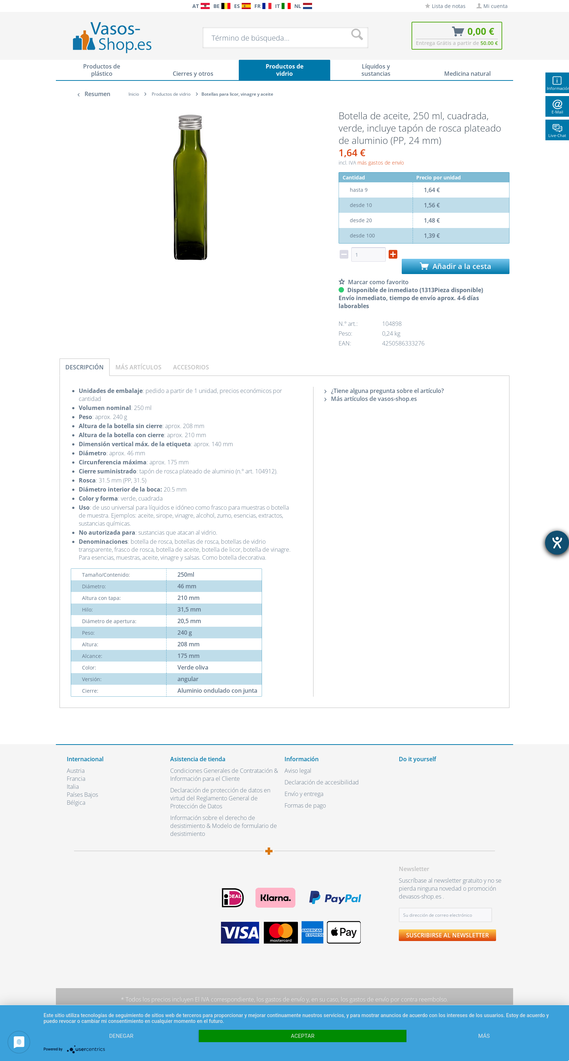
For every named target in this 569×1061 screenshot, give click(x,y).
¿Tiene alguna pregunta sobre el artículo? (384, 391)
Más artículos (138, 367)
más (484, 1036)
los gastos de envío (281, 999)
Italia (73, 787)
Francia (76, 779)
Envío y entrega (303, 794)
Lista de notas (445, 6)
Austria (76, 771)
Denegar (121, 1036)
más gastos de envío (380, 162)
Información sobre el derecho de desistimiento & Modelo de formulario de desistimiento (223, 826)
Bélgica (76, 803)
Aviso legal (297, 771)
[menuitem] (70, 6)
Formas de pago (305, 805)
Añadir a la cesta (455, 266)
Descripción (84, 367)
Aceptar (303, 1036)
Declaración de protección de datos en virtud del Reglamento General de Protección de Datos (220, 798)
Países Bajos (82, 795)
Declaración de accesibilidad (321, 782)
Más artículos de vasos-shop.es (370, 399)
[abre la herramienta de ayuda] (557, 543)
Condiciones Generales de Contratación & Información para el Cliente (224, 775)
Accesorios (191, 367)
